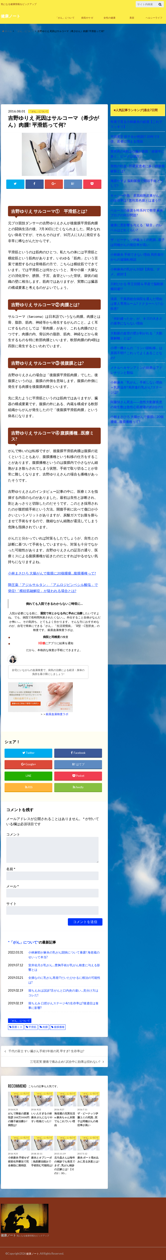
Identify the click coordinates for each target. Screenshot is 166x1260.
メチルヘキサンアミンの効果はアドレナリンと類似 (137, 351)
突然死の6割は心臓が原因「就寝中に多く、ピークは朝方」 (137, 152)
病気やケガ (87, 17)
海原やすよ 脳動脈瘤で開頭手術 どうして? (136, 181)
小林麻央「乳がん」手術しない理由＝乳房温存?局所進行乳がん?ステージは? (137, 366)
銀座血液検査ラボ (57, 714)
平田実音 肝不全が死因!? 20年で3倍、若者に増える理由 (137, 138)
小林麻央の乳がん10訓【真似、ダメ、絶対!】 (136, 266)
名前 (10, 869)
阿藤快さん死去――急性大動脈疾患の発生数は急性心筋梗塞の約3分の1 (137, 380)
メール (12, 886)
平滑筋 (32, 1026)
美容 (131, 17)
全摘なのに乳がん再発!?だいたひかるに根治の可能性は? (64, 980)
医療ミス (17, 1026)
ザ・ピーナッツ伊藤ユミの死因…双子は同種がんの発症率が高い (137, 238)
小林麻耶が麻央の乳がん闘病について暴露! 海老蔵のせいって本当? (64, 954)
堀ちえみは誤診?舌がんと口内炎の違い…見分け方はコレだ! (63, 992)
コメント (13, 834)
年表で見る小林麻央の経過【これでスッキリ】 (137, 124)
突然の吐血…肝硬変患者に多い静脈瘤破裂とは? (137, 166)
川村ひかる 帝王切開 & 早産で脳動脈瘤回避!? (136, 280)
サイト (11, 903)
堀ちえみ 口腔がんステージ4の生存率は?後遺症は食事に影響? (63, 1005)
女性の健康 (109, 17)
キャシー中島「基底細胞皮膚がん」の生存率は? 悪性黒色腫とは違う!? (137, 195)
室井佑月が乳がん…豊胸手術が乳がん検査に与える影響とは (64, 967)
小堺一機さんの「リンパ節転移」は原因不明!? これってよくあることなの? (137, 337)
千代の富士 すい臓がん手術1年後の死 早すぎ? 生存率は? (46, 1051)
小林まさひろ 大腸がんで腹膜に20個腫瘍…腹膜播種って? (52, 573)
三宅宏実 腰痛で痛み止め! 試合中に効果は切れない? (65, 1061)
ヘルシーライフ (154, 17)
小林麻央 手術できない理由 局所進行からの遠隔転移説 (136, 252)
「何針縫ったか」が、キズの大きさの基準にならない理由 (137, 309)
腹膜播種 (59, 1026)
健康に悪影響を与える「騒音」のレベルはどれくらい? (137, 223)
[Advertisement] (83, 69)
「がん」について (65, 17)
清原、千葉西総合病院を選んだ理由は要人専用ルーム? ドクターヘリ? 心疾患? (137, 295)
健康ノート (10, 16)
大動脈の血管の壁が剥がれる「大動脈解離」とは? (137, 323)
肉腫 (45, 1026)
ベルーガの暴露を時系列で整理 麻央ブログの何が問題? (136, 209)
